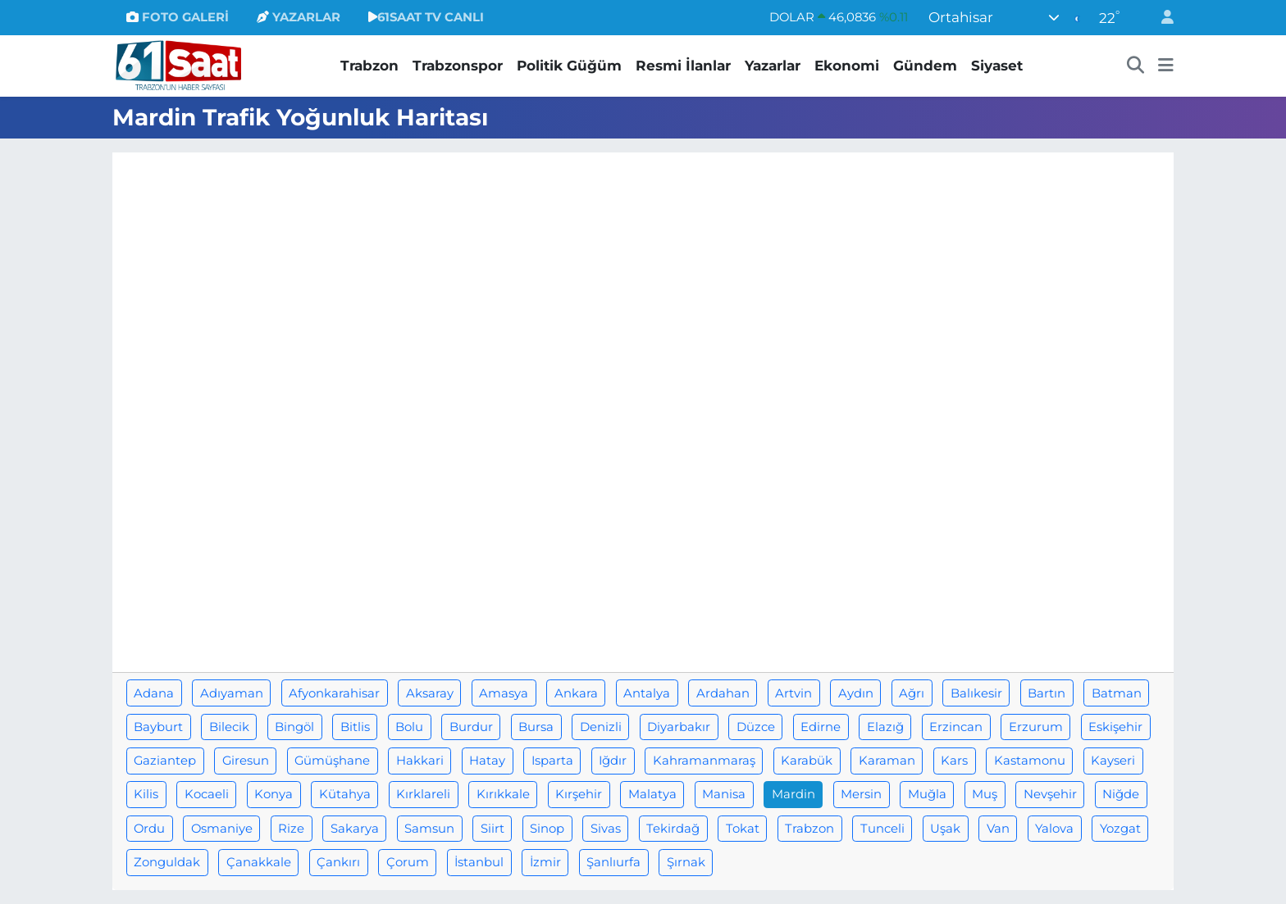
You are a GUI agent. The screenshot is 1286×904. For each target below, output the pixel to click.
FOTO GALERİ (177, 17)
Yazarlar (772, 65)
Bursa (536, 727)
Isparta (552, 760)
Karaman (887, 760)
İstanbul (479, 862)
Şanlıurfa (613, 862)
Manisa (724, 794)
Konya (273, 794)
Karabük (806, 760)
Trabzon (369, 65)
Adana (154, 693)
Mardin (793, 794)
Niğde (1120, 794)
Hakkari (420, 760)
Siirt (492, 828)
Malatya (652, 794)
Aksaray (430, 693)
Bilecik (229, 727)
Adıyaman (231, 693)
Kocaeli (207, 794)
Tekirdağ (673, 828)
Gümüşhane (332, 760)
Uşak (945, 828)
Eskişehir (1115, 727)
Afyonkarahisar (334, 693)
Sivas (606, 828)
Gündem (925, 65)
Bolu (409, 727)
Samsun (429, 828)
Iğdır (613, 760)
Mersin (861, 794)
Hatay (487, 760)
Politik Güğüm (569, 65)
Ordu (149, 828)
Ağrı (911, 693)
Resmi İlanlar (683, 65)
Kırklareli (423, 794)
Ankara (576, 693)
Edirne (820, 727)
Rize (291, 828)
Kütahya (345, 794)
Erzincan (956, 727)
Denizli (601, 727)
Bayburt (158, 727)
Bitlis (355, 727)
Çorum (407, 862)
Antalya (646, 693)
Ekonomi (846, 65)
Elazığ (885, 727)
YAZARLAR (298, 17)
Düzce (755, 727)
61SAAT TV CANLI (426, 17)
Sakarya (355, 828)
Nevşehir (1050, 794)
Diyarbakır (678, 727)
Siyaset (997, 65)
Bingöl (294, 727)
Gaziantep (165, 760)
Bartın (1046, 693)
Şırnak (686, 862)
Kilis (146, 794)
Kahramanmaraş (704, 760)
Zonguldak (167, 862)
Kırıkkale (503, 794)
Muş (984, 794)
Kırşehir (578, 794)
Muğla (927, 794)
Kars (954, 760)
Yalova (1054, 828)
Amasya (503, 693)
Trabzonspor (458, 65)
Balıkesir (976, 693)
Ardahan (723, 693)
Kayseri (1113, 760)
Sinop (547, 828)
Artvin (793, 693)
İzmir (545, 862)
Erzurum (1036, 727)
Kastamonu (1029, 760)
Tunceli (882, 828)
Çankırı (338, 862)
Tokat (742, 828)
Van (998, 828)
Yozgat (1120, 828)
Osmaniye (222, 828)
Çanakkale (258, 862)
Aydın (855, 693)
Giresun (245, 760)
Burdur (471, 727)
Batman (1117, 693)
